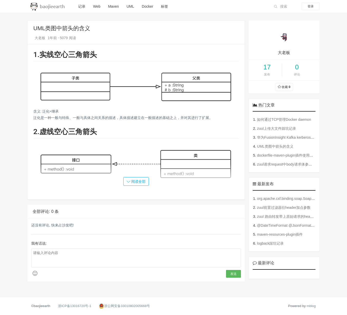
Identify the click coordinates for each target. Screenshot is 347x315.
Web (96, 6)
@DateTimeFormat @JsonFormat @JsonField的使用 (299, 225)
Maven (113, 6)
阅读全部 (136, 181)
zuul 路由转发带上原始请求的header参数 (289, 216)
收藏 (284, 87)
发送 (233, 274)
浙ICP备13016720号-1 (74, 306)
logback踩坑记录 (270, 243)
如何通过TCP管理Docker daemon (284, 119)
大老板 (40, 38)
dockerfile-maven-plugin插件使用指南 (287, 155)
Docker (147, 6)
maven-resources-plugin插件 (280, 234)
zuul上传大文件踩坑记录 (276, 128)
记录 (81, 6)
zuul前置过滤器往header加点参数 (284, 207)
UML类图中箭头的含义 (275, 146)
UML (130, 6)
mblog (311, 306)
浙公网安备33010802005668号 (127, 306)
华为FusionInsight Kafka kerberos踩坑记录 (291, 137)
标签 (164, 6)
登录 (311, 6)
